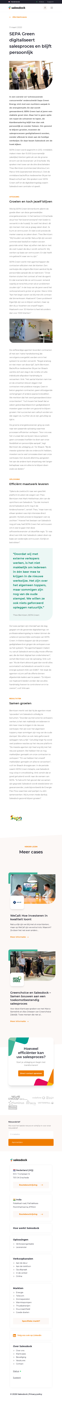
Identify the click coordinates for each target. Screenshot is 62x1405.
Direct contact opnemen (31, 1073)
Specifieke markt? (31, 1321)
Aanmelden (17, 1142)
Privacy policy (35, 1394)
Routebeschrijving (31, 1185)
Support (50, 2)
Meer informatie (19, 1021)
